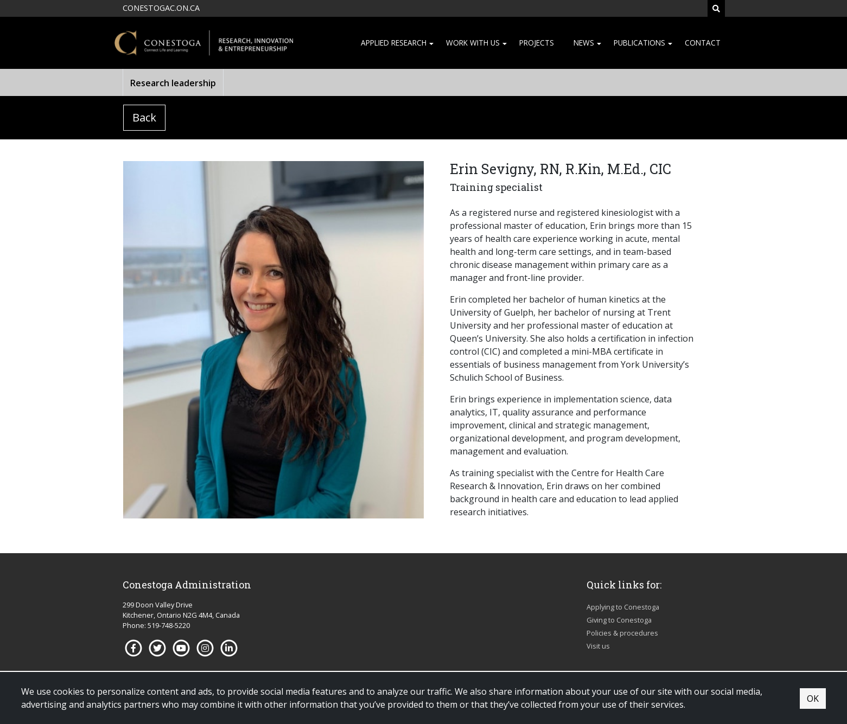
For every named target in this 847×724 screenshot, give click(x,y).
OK (813, 698)
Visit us (598, 646)
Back (144, 117)
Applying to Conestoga (623, 607)
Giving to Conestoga (619, 620)
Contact (703, 42)
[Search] (716, 8)
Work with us (473, 42)
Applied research (393, 42)
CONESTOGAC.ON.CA (161, 8)
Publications (639, 42)
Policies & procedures (622, 633)
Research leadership (173, 83)
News (584, 42)
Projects (536, 42)
